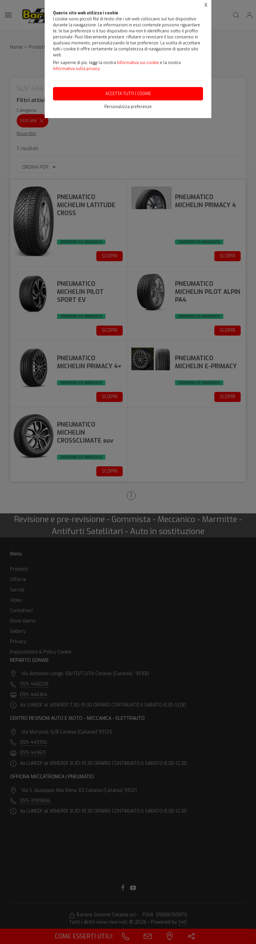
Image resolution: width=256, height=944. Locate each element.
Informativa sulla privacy (76, 68)
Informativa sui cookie (138, 62)
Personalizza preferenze (128, 106)
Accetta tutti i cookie (128, 93)
